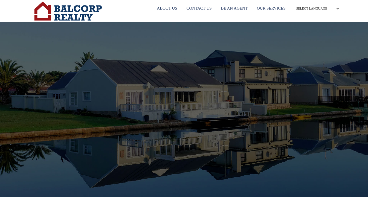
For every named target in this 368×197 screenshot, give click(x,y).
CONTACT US (198, 8)
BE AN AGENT (234, 8)
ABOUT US (167, 8)
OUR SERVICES (271, 8)
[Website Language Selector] (315, 8)
